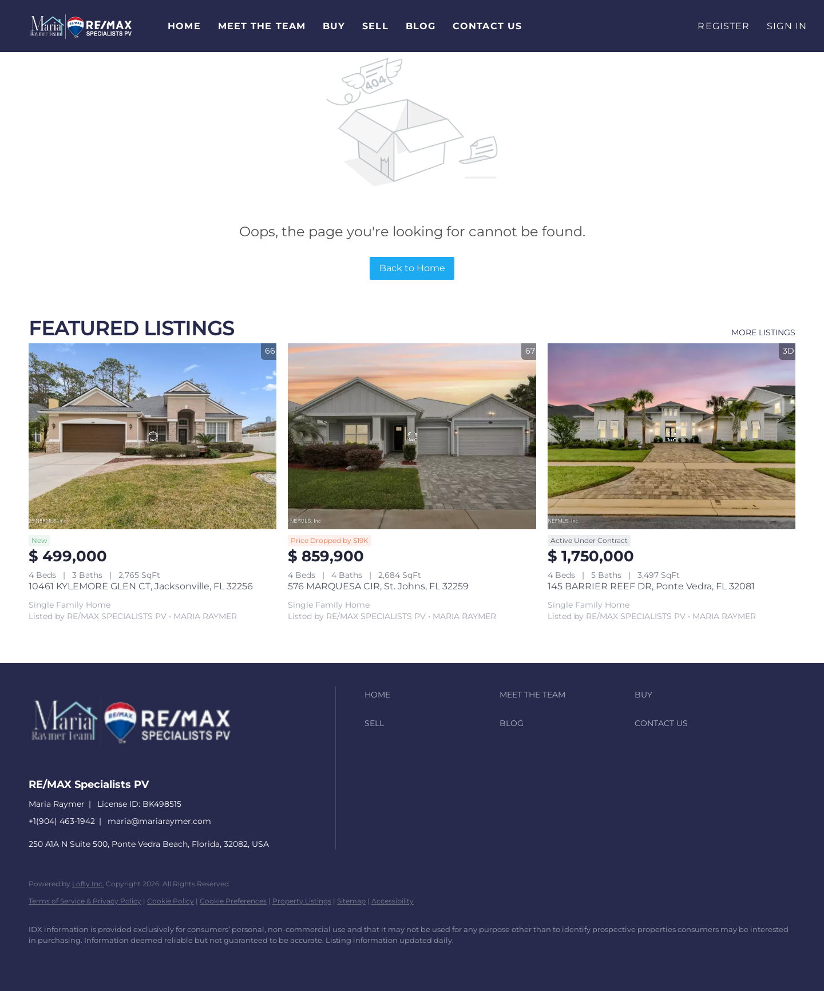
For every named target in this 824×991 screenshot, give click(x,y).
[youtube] (175, 960)
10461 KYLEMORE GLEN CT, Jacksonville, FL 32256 (141, 586)
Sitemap (351, 901)
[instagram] (142, 960)
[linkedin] (75, 960)
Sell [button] (375, 26)
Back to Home (412, 268)
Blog (420, 26)
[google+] (208, 960)
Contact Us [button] (487, 26)
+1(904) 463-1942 (62, 821)
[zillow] (108, 960)
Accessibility (392, 901)
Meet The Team (262, 26)
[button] (81, 26)
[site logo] (140, 764)
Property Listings (301, 901)
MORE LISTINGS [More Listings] (763, 332)
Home (184, 26)
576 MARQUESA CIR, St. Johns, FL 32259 (378, 586)
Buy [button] (334, 26)
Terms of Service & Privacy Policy (85, 901)
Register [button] (724, 26)
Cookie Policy (170, 901)
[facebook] (42, 960)
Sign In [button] (787, 26)
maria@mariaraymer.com (159, 821)
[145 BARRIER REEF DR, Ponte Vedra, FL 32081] (671, 436)
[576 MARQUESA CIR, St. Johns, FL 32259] (412, 436)
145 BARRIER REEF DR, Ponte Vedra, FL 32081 (651, 586)
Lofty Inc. (88, 883)
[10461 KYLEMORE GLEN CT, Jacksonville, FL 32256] (152, 436)
